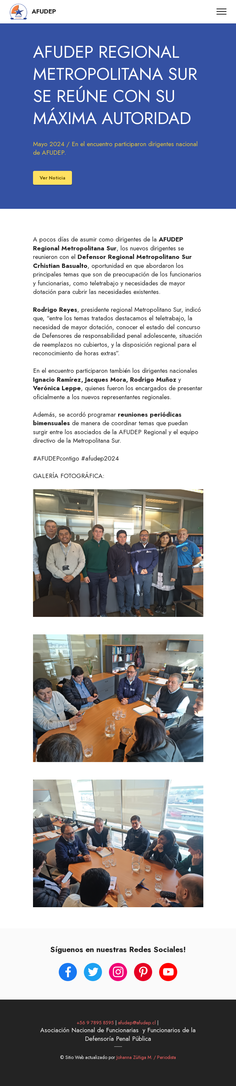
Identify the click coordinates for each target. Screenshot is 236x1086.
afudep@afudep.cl (137, 1022)
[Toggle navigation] (222, 11)
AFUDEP (44, 12)
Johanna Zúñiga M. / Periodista (145, 1057)
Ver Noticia (52, 177)
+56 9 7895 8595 (95, 1022)
